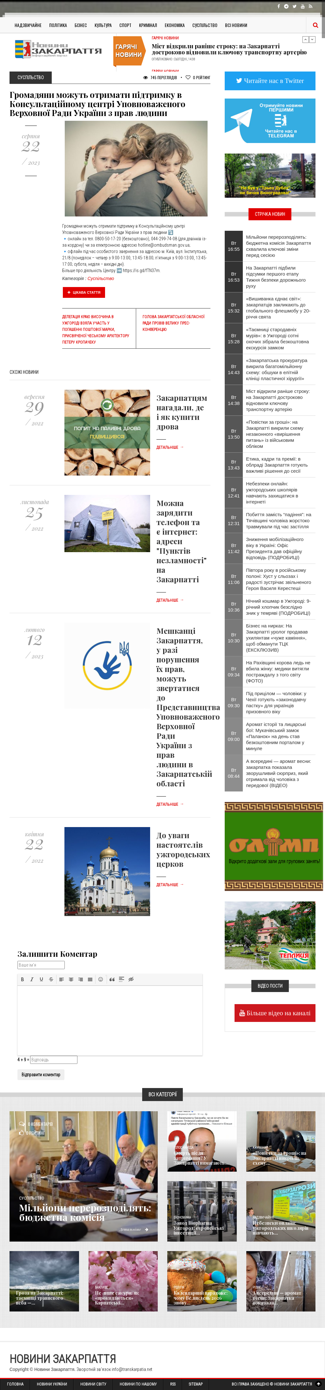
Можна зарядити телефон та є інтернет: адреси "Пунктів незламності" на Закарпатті (181, 541)
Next (312, 39)
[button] (22, 979)
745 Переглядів (160, 77)
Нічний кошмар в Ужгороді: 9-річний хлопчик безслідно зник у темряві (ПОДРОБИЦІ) (278, 607)
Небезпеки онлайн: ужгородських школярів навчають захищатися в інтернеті (272, 492)
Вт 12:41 (234, 492)
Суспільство (204, 25)
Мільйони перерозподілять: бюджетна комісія (85, 1212)
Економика (182, 1217)
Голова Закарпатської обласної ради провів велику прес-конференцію (173, 323)
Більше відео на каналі (278, 1013)
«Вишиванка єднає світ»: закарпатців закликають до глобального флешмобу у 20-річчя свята (278, 307)
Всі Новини (236, 25)
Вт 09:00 (234, 736)
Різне (257, 1287)
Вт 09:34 (234, 671)
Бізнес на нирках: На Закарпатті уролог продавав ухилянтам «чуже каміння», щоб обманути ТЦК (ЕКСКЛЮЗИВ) (277, 638)
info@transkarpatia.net (132, 1369)
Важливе (101, 1287)
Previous (305, 39)
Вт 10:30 (234, 637)
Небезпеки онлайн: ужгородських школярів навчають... (280, 1228)
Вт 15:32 (234, 307)
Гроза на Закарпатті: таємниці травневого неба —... (39, 1298)
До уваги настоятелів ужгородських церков (183, 849)
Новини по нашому (30, 1287)
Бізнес (81, 25)
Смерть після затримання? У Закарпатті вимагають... (201, 1158)
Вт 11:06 (234, 579)
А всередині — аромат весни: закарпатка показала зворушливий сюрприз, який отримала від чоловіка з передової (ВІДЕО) (278, 773)
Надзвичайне (28, 25)
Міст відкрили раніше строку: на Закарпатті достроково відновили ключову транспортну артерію (229, 49)
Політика (58, 25)
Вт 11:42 (234, 548)
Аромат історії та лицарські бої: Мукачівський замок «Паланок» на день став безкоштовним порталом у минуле (276, 736)
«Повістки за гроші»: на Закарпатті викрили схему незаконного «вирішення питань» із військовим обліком (274, 434)
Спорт (125, 25)
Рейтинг (198, 77)
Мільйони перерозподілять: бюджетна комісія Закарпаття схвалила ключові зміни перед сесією (278, 246)
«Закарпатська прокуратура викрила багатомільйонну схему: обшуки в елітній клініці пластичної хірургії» (276, 369)
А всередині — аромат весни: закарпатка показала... (277, 1298)
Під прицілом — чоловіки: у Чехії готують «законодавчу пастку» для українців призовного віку (276, 702)
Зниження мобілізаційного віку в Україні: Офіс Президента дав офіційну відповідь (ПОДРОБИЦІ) (274, 548)
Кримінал (148, 25)
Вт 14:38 (234, 400)
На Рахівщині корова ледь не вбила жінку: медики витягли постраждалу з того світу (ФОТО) (278, 671)
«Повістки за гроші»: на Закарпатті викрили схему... (279, 1158)
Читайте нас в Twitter (273, 80)
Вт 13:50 (234, 434)
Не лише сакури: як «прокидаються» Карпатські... (117, 1298)
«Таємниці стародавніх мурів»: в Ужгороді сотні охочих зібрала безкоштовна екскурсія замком (277, 338)
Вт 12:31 (234, 520)
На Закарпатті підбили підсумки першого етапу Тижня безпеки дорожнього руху (276, 277)
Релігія (179, 1287)
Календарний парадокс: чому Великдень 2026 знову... (201, 1298)
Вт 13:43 (234, 464)
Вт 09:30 (234, 702)
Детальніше (170, 447)
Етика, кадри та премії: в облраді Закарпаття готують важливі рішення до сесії (277, 465)
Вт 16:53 (234, 277)
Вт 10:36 (234, 607)
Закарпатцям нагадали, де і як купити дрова (181, 412)
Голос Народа (183, 1147)
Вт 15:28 (234, 338)
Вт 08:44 (234, 773)
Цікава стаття (84, 292)
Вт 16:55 (234, 246)
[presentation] (22, 979)
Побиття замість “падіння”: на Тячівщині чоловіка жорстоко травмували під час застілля (278, 520)
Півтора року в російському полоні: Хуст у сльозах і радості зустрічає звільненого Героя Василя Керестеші (278, 579)
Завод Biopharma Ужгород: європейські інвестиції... (199, 1228)
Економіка (175, 25)
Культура (103, 25)
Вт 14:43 (234, 369)
